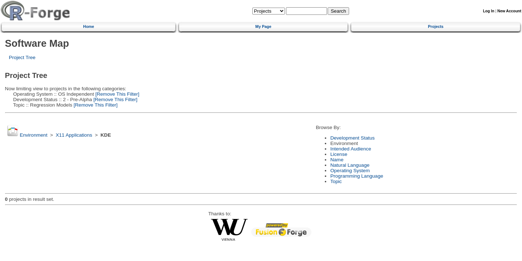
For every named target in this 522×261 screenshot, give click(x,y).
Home (88, 26)
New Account (509, 11)
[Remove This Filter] (116, 94)
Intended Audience (350, 149)
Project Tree (22, 57)
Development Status (352, 138)
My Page (263, 26)
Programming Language (356, 176)
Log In (488, 11)
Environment (33, 135)
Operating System (350, 170)
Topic (336, 181)
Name (336, 159)
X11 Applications (74, 135)
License (338, 154)
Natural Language (349, 165)
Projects (436, 26)
